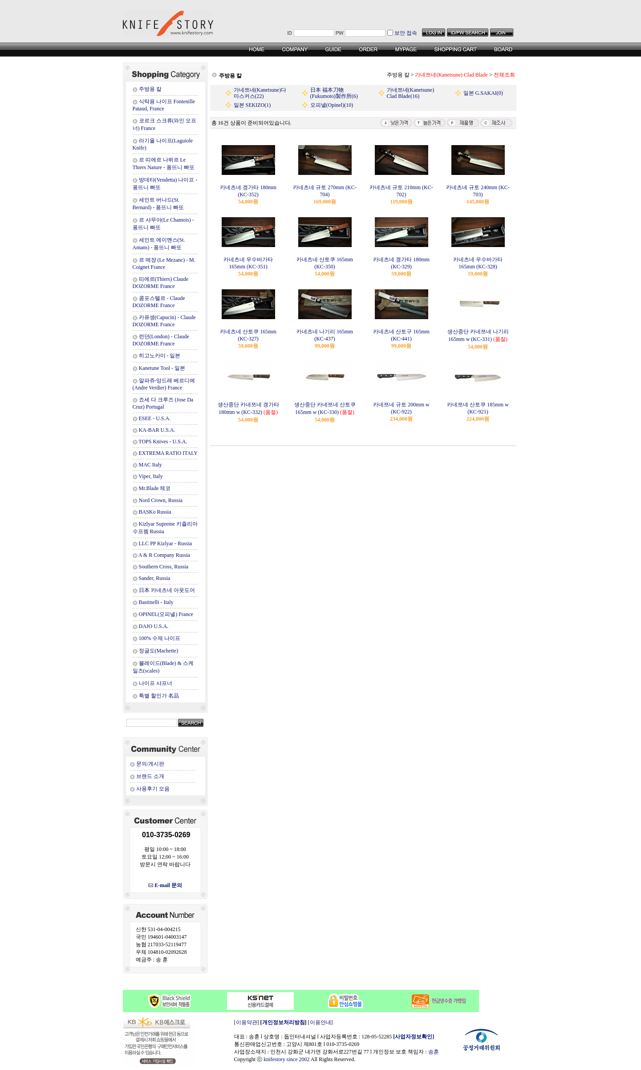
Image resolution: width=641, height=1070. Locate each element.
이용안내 (320, 1022)
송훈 (433, 1052)
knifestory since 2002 (286, 1059)
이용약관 (246, 1022)
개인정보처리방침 (283, 1022)
